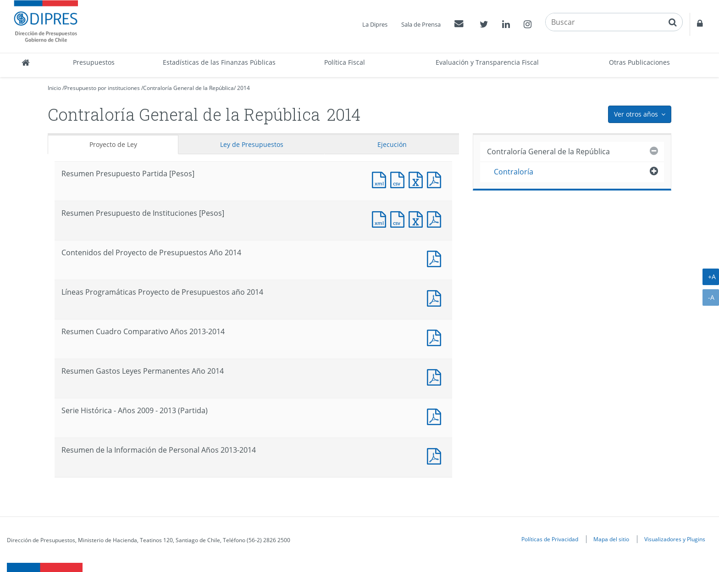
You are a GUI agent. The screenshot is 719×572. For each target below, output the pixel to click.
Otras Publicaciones (639, 62)
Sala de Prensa (421, 24)
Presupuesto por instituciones (102, 88)
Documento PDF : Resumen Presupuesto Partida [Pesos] (436, 178)
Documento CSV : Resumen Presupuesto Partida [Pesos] (399, 178)
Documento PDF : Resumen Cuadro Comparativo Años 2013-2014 (436, 336)
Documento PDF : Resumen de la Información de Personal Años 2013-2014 (436, 455)
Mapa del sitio (611, 539)
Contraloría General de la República (188, 88)
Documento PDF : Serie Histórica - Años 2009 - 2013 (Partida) (436, 415)
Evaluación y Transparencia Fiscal (487, 62)
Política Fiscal (344, 62)
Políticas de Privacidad (549, 539)
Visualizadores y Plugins (674, 539)
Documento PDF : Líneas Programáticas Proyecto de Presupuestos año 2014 (436, 297)
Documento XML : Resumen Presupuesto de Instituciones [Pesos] (381, 218)
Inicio (54, 88)
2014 (243, 88)
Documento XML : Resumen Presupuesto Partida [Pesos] (381, 178)
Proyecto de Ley (113, 144)
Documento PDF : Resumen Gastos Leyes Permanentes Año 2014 (436, 376)
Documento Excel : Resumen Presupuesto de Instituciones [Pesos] (418, 218)
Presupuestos (94, 62)
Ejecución (392, 144)
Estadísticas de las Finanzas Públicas (219, 62)
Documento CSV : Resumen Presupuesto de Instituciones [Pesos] (399, 218)
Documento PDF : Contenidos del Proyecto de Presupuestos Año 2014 (436, 257)
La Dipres (374, 24)
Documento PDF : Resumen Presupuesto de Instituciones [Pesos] (436, 218)
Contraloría (513, 172)
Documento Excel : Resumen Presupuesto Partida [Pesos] (418, 178)
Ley (251, 144)
